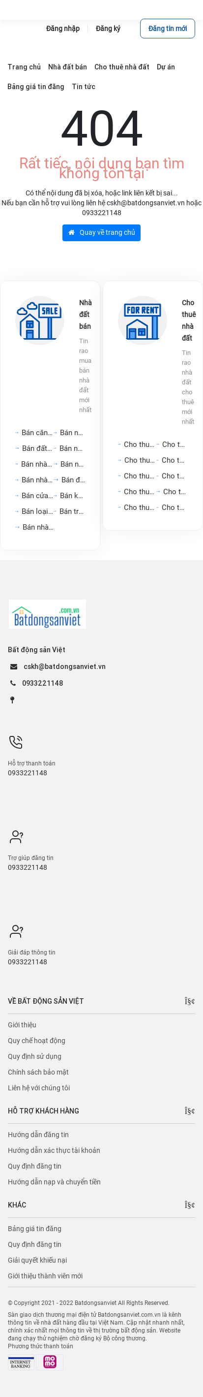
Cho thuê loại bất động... (175, 507)
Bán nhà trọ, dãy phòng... (72, 448)
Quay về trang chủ (101, 232)
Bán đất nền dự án (38, 448)
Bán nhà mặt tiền (38, 527)
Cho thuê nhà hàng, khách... (140, 491)
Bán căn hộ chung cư (38, 432)
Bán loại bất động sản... (38, 511)
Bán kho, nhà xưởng (73, 495)
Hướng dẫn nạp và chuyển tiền (54, 1182)
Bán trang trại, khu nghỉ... (72, 511)
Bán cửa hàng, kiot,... (38, 495)
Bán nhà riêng (73, 464)
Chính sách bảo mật (38, 1072)
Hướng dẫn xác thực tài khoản (54, 1150)
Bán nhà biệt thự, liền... (38, 480)
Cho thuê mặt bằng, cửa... (140, 476)
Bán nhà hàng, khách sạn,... (37, 464)
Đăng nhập (63, 28)
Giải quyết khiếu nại (37, 1260)
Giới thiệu (22, 1025)
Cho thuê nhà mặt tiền (175, 444)
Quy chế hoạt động (36, 1041)
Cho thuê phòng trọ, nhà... (175, 476)
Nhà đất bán (85, 314)
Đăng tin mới (167, 28)
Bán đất (73, 480)
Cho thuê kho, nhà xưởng (140, 507)
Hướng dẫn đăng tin (38, 1135)
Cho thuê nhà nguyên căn (175, 460)
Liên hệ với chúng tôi (39, 1088)
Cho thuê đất (175, 491)
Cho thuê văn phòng (140, 460)
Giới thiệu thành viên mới (45, 1276)
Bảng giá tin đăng (34, 1229)
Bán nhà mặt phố (73, 432)
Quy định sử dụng (34, 1056)
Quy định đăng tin (34, 1166)
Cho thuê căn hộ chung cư (140, 444)
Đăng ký (108, 28)
